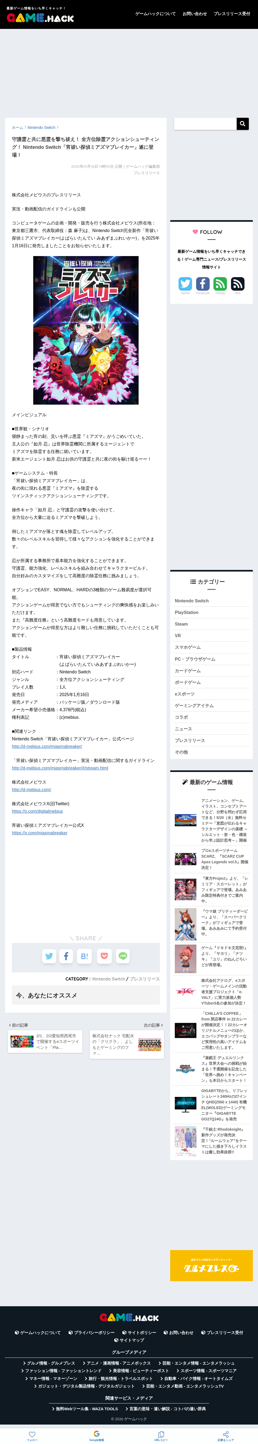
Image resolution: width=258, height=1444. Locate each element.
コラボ (182, 720)
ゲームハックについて (155, 13)
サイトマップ (132, 1345)
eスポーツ (185, 696)
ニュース (184, 732)
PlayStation (187, 613)
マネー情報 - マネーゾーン (53, 1383)
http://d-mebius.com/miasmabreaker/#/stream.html (60, 768)
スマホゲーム (188, 649)
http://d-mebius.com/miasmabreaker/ (47, 746)
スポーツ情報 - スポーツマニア (208, 1376)
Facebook (203, 293)
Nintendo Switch (108, 979)
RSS (237, 293)
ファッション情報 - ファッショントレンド (63, 1376)
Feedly (220, 293)
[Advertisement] (129, 71)
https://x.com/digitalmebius (37, 811)
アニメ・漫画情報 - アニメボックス (119, 1368)
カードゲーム (188, 672)
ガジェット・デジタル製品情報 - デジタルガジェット (86, 1391)
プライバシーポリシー (94, 1337)
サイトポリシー (142, 1337)
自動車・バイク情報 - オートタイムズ (198, 1383)
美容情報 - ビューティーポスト (141, 1376)
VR (178, 636)
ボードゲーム (188, 684)
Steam (181, 624)
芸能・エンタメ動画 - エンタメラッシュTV (184, 1391)
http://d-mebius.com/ (31, 789)
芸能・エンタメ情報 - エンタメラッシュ (198, 1368)
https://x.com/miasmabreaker (39, 833)
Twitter (185, 293)
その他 (182, 756)
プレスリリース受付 (232, 13)
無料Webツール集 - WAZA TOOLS (87, 1414)
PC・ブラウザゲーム (196, 660)
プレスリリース (145, 979)
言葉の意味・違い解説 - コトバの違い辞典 (167, 1414)
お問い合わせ (195, 13)
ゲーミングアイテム (195, 708)
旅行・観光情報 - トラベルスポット (121, 1383)
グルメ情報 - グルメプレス (51, 1368)
